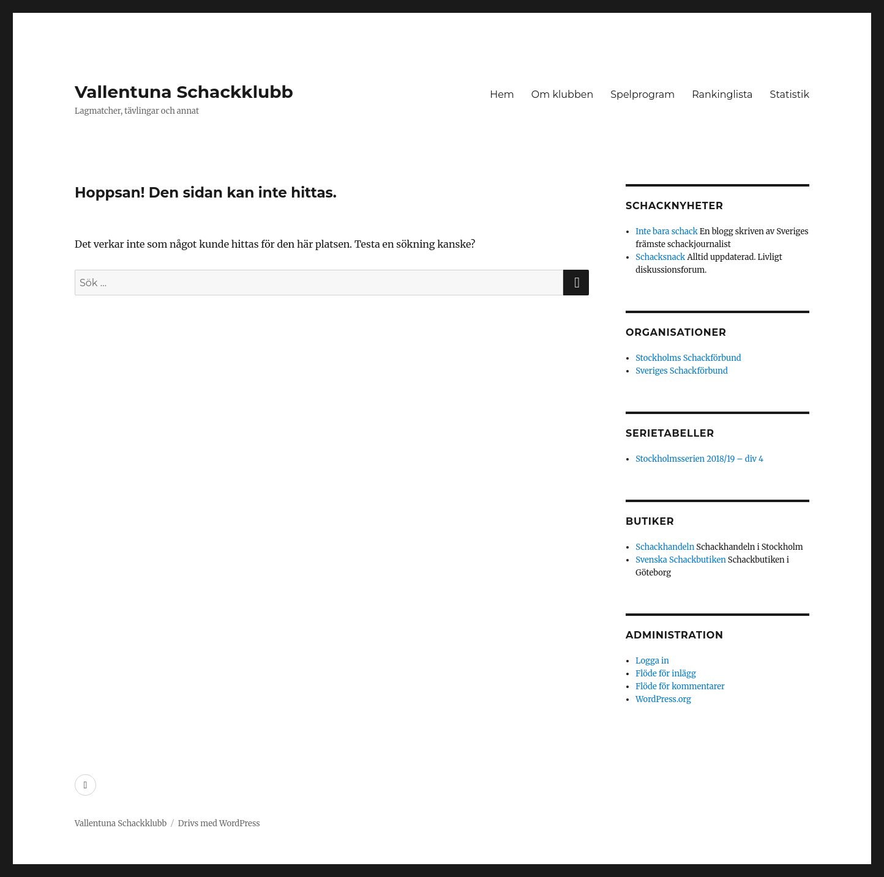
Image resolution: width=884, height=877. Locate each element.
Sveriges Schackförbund (681, 371)
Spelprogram (642, 94)
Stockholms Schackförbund (688, 358)
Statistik (789, 94)
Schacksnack (660, 257)
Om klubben (562, 94)
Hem (502, 94)
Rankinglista (722, 94)
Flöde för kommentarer (680, 686)
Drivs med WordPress (219, 823)
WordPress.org (663, 699)
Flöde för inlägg (665, 673)
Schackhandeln (664, 547)
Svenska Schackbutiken (680, 560)
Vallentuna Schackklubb (184, 91)
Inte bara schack (666, 231)
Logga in (652, 661)
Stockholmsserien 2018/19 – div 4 (699, 459)
